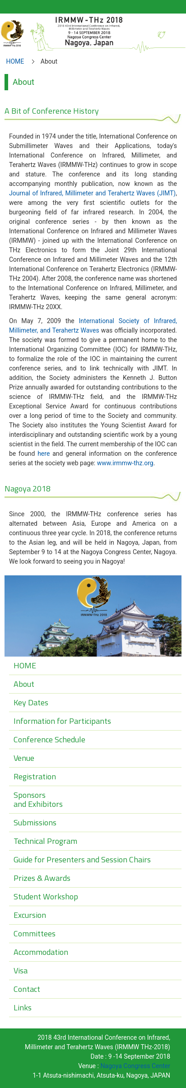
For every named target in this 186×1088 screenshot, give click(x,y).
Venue (24, 758)
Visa (21, 970)
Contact (27, 989)
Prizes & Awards (42, 878)
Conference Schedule (49, 739)
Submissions (35, 822)
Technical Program (45, 841)
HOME (15, 61)
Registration (35, 776)
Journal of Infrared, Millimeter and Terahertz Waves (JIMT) (92, 193)
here (43, 453)
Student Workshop (46, 896)
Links (23, 1007)
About (24, 684)
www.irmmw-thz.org (125, 463)
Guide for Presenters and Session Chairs (82, 859)
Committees (35, 933)
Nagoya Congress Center (135, 1065)
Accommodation (41, 952)
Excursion (30, 915)
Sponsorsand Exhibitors (38, 799)
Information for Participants (62, 721)
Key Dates (31, 702)
